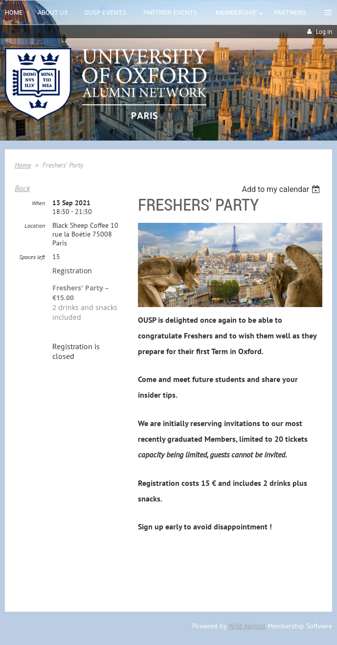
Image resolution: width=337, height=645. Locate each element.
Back (22, 188)
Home (23, 165)
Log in (324, 31)
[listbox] (282, 189)
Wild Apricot (247, 625)
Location (34, 225)
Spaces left (32, 257)
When (38, 203)
